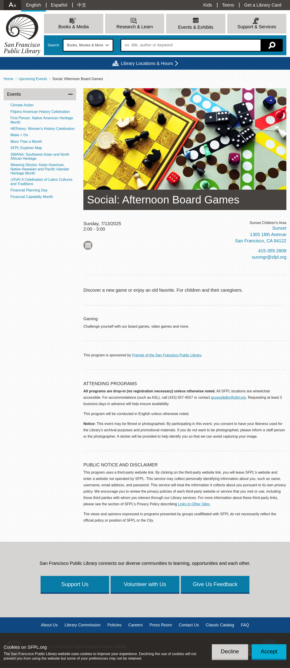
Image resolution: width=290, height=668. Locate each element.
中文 (81, 4)
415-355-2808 (272, 250)
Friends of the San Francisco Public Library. (167, 355)
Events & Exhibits (195, 27)
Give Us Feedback (215, 584)
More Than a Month (26, 141)
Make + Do (19, 135)
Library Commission (83, 625)
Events (14, 94)
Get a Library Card (262, 4)
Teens (228, 4)
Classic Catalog (220, 625)
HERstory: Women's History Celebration (42, 129)
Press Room (161, 625)
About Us (49, 625)
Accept (269, 651)
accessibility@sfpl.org (228, 397)
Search (53, 45)
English (33, 4)
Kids (207, 4)
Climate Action (22, 105)
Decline (230, 651)
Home (8, 79)
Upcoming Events (33, 79)
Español (59, 4)
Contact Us (189, 625)
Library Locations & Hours (147, 63)
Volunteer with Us (145, 584)
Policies (114, 625)
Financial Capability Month (31, 197)
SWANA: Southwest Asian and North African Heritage (39, 156)
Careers (135, 625)
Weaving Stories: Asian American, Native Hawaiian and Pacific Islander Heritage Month (39, 169)
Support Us (74, 584)
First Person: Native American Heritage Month (41, 120)
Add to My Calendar (87, 245)
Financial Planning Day (29, 190)
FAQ (245, 625)
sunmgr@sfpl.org (269, 257)
